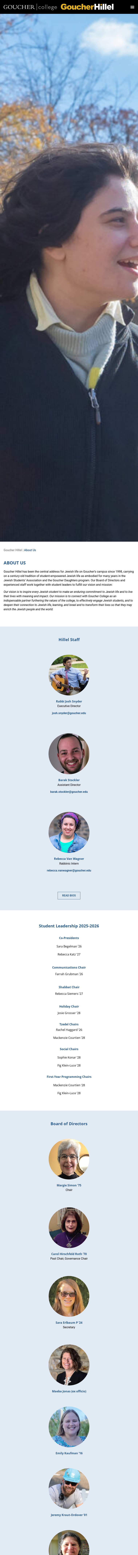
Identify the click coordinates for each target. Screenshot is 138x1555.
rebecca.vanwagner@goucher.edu (69, 870)
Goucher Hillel (13, 550)
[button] (132, 7)
